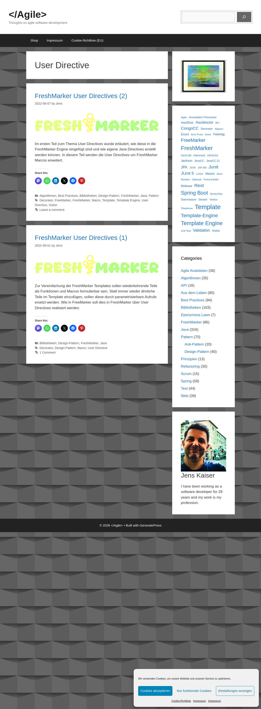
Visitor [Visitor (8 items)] (216, 230)
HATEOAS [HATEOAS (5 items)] (212, 155)
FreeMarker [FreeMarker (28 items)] (193, 140)
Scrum (186, 374)
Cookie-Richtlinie (181, 701)
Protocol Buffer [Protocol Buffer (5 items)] (211, 179)
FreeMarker (63, 200)
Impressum (199, 701)
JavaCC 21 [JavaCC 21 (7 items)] (213, 160)
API (184, 285)
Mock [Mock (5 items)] (219, 174)
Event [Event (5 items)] (208, 134)
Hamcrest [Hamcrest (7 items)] (199, 155)
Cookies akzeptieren (155, 691)
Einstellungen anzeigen (235, 691)
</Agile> (28, 14)
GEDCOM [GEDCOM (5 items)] (186, 155)
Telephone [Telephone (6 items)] (187, 208)
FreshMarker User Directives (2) (81, 95)
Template (108, 200)
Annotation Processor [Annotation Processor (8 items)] (203, 117)
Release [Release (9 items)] (186, 186)
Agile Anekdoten (194, 271)
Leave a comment (51, 210)
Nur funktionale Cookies (194, 691)
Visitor (53, 205)
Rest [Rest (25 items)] (199, 185)
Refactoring (190, 366)
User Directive (97, 348)
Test (184, 388)
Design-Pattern (108, 195)
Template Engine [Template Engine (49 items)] (202, 223)
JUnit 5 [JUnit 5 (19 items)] (187, 173)
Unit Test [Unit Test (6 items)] (186, 230)
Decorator (46, 200)
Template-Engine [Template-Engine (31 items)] (199, 215)
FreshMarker (130, 195)
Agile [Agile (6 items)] (183, 117)
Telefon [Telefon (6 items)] (213, 199)
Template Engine (128, 200)
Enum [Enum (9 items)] (185, 134)
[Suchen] (244, 17)
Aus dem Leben (194, 293)
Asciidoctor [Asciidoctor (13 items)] (204, 122)
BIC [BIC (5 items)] (217, 122)
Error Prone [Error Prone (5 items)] (197, 134)
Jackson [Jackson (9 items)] (186, 160)
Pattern (154, 195)
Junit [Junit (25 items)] (213, 166)
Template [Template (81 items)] (208, 206)
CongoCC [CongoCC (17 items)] (190, 128)
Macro (96, 200)
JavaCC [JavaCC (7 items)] (199, 160)
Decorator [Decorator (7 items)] (207, 128)
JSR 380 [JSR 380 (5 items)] (202, 167)
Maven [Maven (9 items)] (210, 173)
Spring (186, 381)
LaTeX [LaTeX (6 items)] (199, 173)
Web (184, 396)
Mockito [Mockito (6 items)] (185, 179)
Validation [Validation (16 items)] (201, 230)
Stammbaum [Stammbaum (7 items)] (188, 199)
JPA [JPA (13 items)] (184, 167)
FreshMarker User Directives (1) (81, 237)
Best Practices (68, 195)
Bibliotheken (88, 195)
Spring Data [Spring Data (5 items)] (216, 193)
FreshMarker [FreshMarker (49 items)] (197, 148)
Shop (34, 40)
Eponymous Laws (195, 315)
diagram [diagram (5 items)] (219, 129)
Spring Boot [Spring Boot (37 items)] (194, 193)
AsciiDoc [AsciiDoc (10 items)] (187, 122)
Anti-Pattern (194, 344)
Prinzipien (189, 359)
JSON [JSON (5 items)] (193, 167)
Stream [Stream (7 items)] (203, 199)
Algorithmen (47, 195)
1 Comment (47, 352)
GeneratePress (151, 525)
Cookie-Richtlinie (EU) (87, 40)
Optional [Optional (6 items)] (196, 179)
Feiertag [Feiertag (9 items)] (218, 134)
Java (143, 195)
